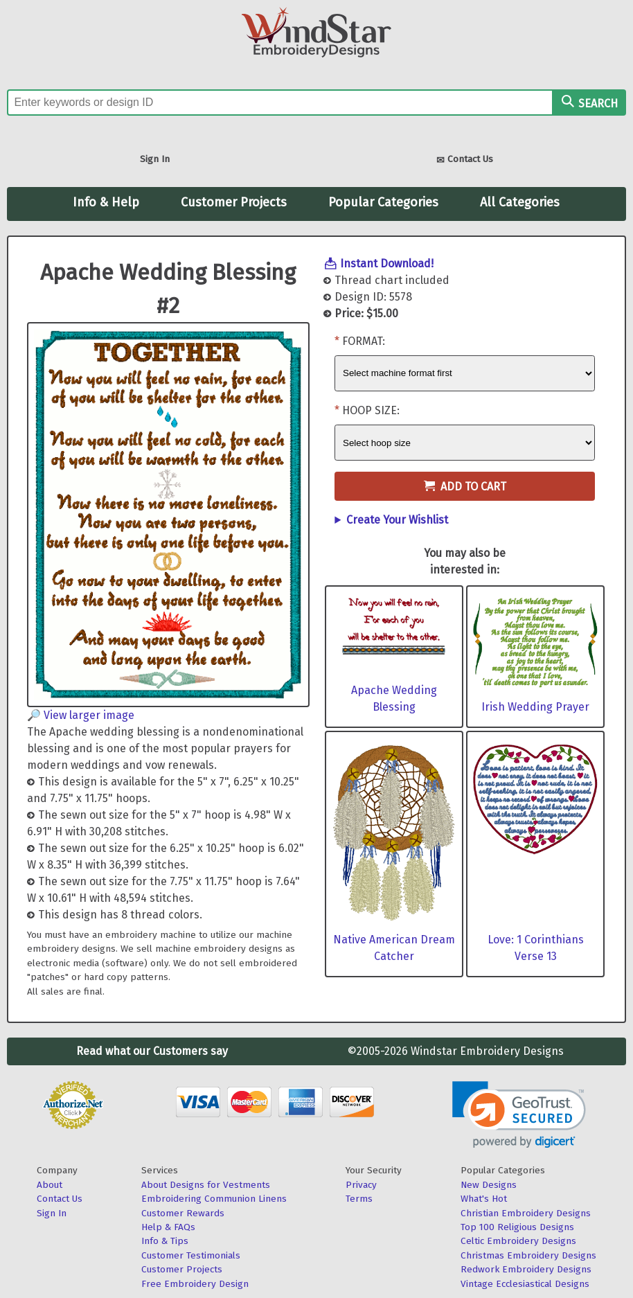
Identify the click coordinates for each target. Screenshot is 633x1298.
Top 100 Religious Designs (517, 1227)
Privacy (361, 1185)
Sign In (155, 159)
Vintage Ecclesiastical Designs (525, 1284)
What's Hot (484, 1198)
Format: (363, 341)
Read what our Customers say (152, 1051)
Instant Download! (387, 263)
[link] (519, 1115)
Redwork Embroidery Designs (526, 1269)
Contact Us (464, 160)
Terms (359, 1198)
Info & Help (106, 202)
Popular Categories (383, 202)
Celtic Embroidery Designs (518, 1241)
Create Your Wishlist (397, 519)
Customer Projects (234, 202)
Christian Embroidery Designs (526, 1213)
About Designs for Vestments (205, 1185)
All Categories (520, 202)
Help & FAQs (168, 1227)
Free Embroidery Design (195, 1284)
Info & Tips (164, 1241)
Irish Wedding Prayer (535, 706)
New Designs (489, 1185)
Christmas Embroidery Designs (528, 1255)
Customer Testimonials (190, 1255)
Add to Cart (465, 486)
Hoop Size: (371, 410)
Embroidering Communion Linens (214, 1198)
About (49, 1185)
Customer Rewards (182, 1213)
